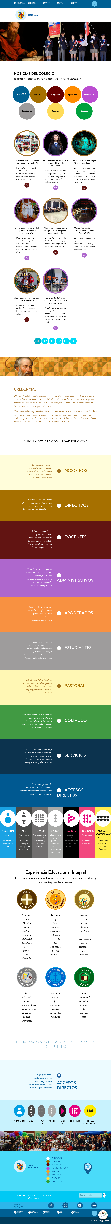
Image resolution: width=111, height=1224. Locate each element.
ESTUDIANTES (54, 1174)
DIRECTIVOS (54, 1161)
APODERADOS (55, 1171)
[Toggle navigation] (92, 15)
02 (44, 341)
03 (52, 341)
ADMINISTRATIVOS (57, 1168)
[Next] (73, 341)
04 (59, 341)
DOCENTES (53, 1164)
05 (66, 341)
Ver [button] (26, 184)
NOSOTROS (54, 1158)
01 (37, 341)
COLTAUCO (54, 1181)
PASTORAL (53, 1178)
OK (104, 1195)
